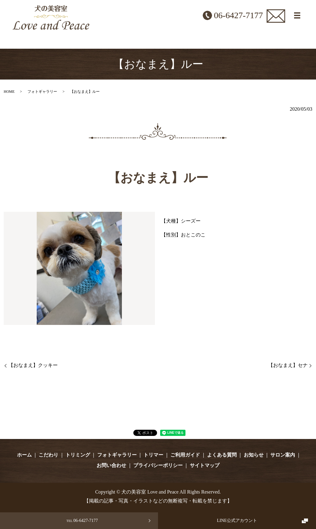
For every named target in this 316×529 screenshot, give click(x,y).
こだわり (48, 454)
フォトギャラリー (42, 91)
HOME (9, 91)
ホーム (24, 454)
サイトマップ (204, 465)
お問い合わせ (111, 465)
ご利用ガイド (185, 454)
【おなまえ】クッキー (33, 365)
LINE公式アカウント (237, 520)
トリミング (77, 454)
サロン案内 (282, 454)
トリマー (153, 454)
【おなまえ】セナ (288, 365)
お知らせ (254, 454)
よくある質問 (222, 454)
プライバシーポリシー (158, 465)
